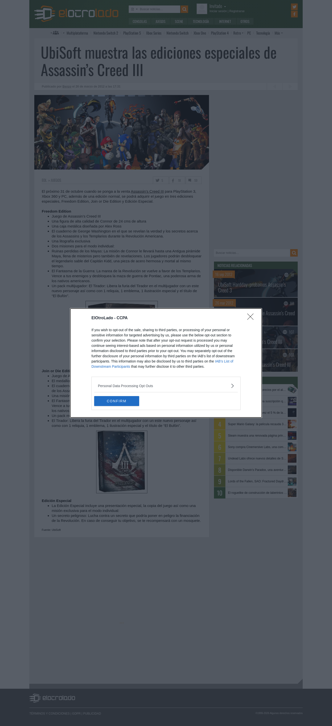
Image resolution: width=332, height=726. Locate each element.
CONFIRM (117, 401)
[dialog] (166, 363)
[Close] (252, 318)
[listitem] (166, 385)
